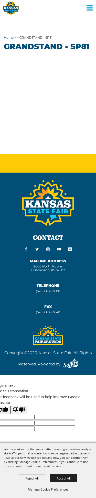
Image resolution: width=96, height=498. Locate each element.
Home (9, 37)
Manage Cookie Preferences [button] (48, 489)
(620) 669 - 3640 (48, 312)
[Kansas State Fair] (11, 8)
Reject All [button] (32, 478)
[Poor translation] (18, 410)
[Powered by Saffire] (70, 364)
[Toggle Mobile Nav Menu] (89, 7)
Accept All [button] (64, 478)
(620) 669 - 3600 (48, 291)
